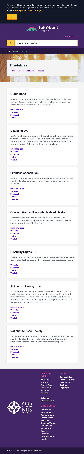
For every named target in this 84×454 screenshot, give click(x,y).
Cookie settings (34, 10)
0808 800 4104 (17, 347)
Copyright (64, 388)
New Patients (47, 412)
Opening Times (48, 423)
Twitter (13, 118)
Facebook (14, 115)
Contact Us (46, 410)
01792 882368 (47, 401)
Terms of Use (66, 377)
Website (14, 112)
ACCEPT (11, 17)
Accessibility (66, 382)
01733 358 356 (16, 149)
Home (9, 51)
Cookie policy (19, 10)
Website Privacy (67, 380)
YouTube (14, 160)
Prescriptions (47, 418)
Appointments (47, 415)
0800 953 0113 (16, 110)
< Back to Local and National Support (27, 71)
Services (45, 420)
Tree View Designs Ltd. (21, 451)
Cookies (63, 385)
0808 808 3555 (17, 228)
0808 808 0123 (17, 307)
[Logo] (42, 29)
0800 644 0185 (17, 189)
